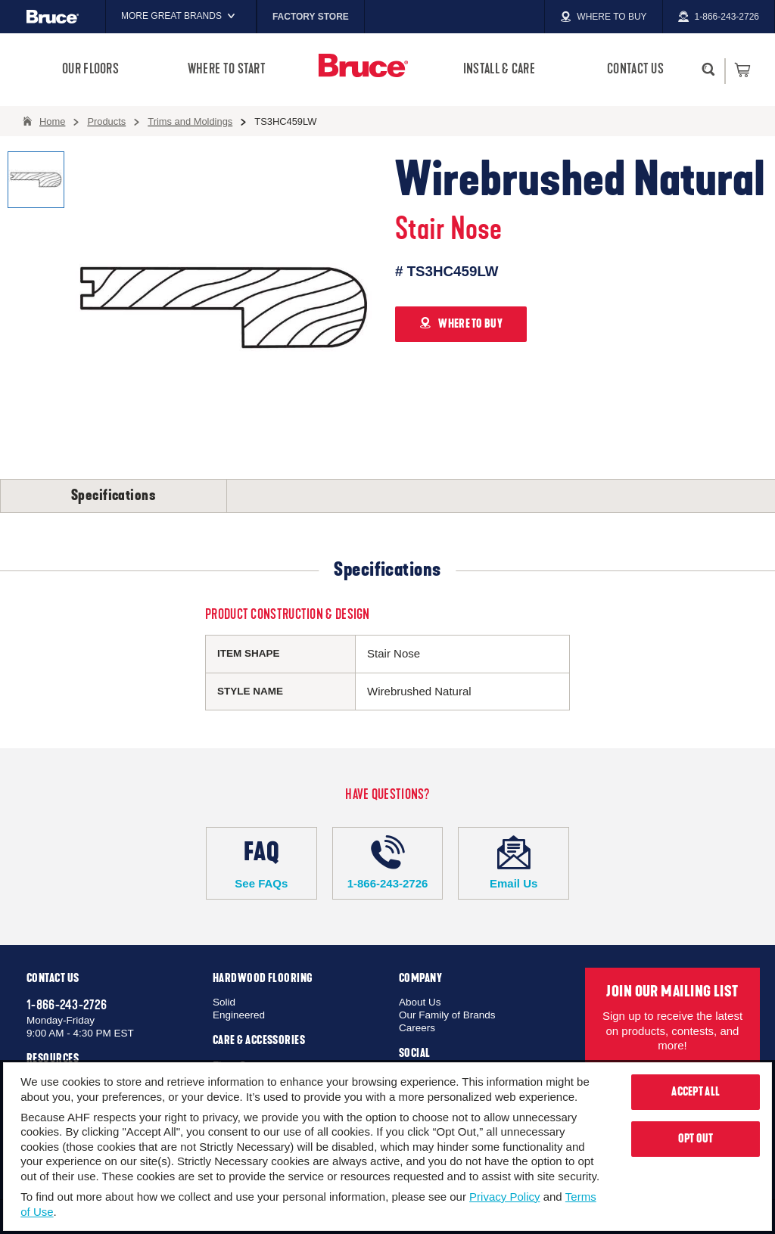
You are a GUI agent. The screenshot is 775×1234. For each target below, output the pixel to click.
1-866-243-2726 (388, 862)
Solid (224, 1002)
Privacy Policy (504, 1196)
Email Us (513, 862)
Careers (417, 1028)
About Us (420, 1002)
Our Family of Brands (447, 1015)
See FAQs (261, 862)
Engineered (239, 1015)
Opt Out (696, 1138)
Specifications (113, 495)
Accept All (695, 1091)
